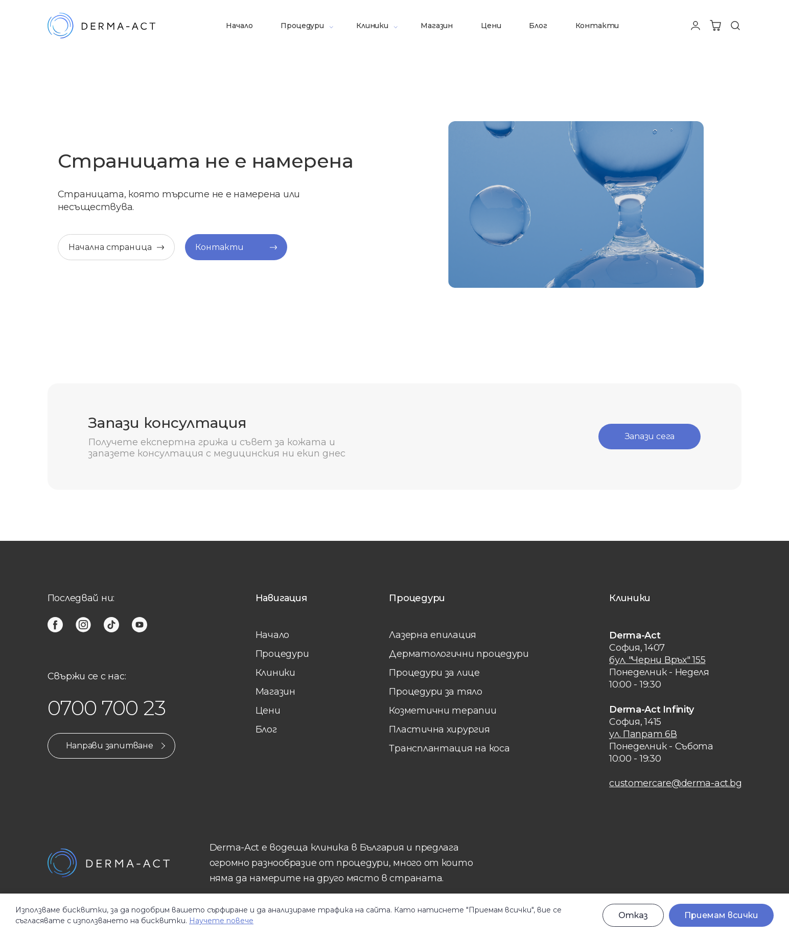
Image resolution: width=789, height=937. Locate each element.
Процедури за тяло (435, 691)
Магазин (437, 25)
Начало (239, 25)
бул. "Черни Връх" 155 (657, 660)
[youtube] (139, 624)
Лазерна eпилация (432, 635)
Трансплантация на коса (449, 748)
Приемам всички (721, 915)
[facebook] (55, 624)
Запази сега (650, 436)
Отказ (633, 915)
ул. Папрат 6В (643, 734)
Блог (538, 25)
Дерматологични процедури (459, 653)
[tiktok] (111, 624)
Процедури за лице (434, 672)
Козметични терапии (442, 710)
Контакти (597, 25)
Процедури (302, 25)
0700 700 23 (107, 707)
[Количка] (715, 25)
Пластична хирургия (439, 729)
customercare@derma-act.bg (675, 783)
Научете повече (221, 920)
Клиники (372, 25)
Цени (491, 25)
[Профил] (695, 25)
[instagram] (83, 624)
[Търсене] (735, 25)
